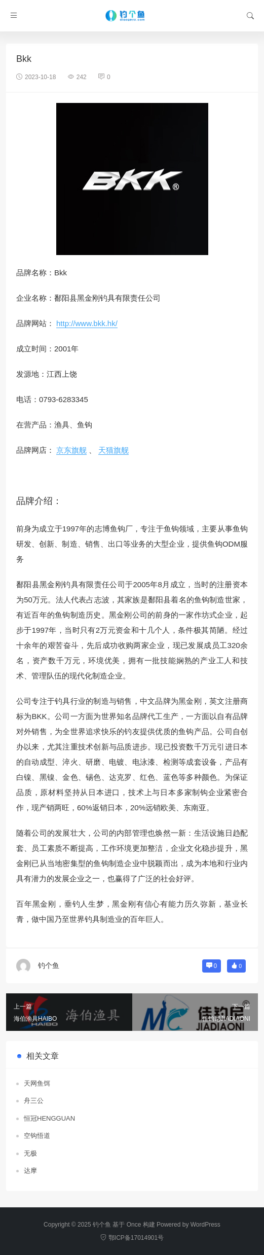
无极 (30, 1153)
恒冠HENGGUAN (49, 1118)
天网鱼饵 (37, 1083)
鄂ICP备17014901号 (132, 1237)
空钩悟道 (37, 1135)
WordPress (205, 1224)
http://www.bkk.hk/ (87, 323)
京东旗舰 (71, 450)
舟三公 (34, 1100)
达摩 (30, 1170)
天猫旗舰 (113, 450)
